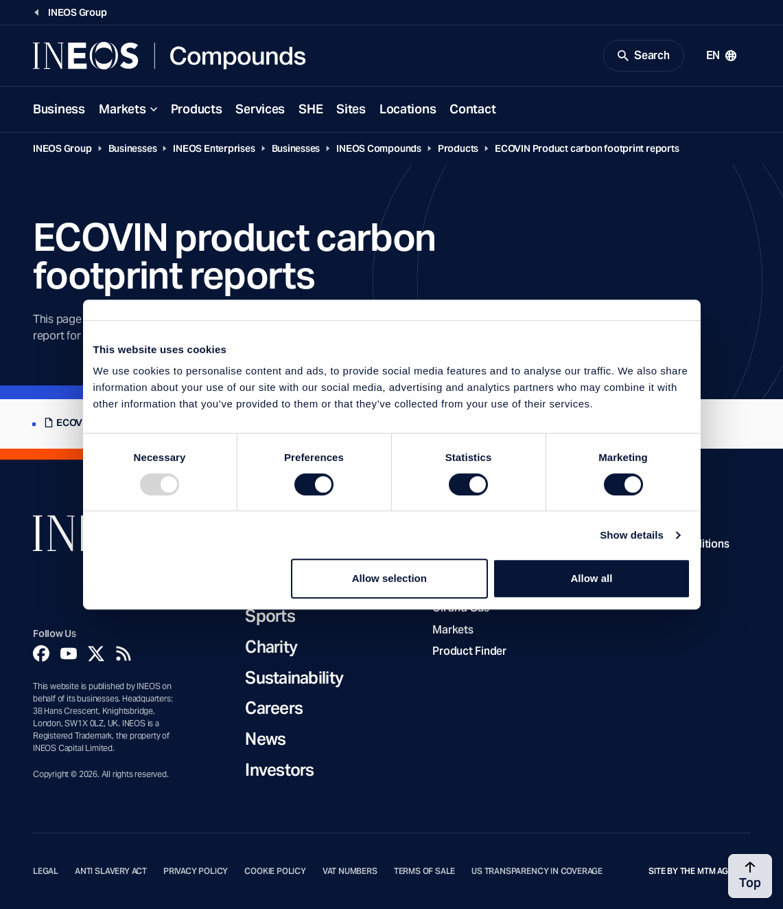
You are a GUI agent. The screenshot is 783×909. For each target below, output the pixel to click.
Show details (632, 535)
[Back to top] (750, 876)
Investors (279, 771)
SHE (311, 109)
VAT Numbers (350, 871)
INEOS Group (62, 148)
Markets (122, 109)
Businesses (132, 148)
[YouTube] (68, 653)
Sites (351, 109)
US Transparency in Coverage (537, 871)
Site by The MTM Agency (699, 871)
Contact (472, 109)
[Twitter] (96, 653)
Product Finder (469, 651)
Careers (274, 709)
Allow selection (389, 578)
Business (59, 109)
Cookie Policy (275, 871)
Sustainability (294, 678)
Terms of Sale (425, 871)
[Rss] (123, 653)
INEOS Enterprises (214, 148)
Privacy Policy (195, 871)
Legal (45, 871)
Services (260, 109)
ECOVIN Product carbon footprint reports (587, 148)
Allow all (592, 578)
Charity (271, 648)
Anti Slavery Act (111, 871)
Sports (270, 617)
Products (196, 109)
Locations (407, 109)
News (265, 740)
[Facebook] (41, 653)
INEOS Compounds (378, 148)
